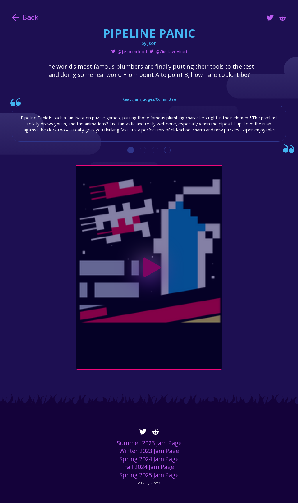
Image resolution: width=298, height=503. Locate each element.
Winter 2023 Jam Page (149, 451)
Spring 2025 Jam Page (149, 475)
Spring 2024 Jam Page (149, 459)
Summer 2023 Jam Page (149, 443)
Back (25, 17)
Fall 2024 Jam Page (149, 467)
